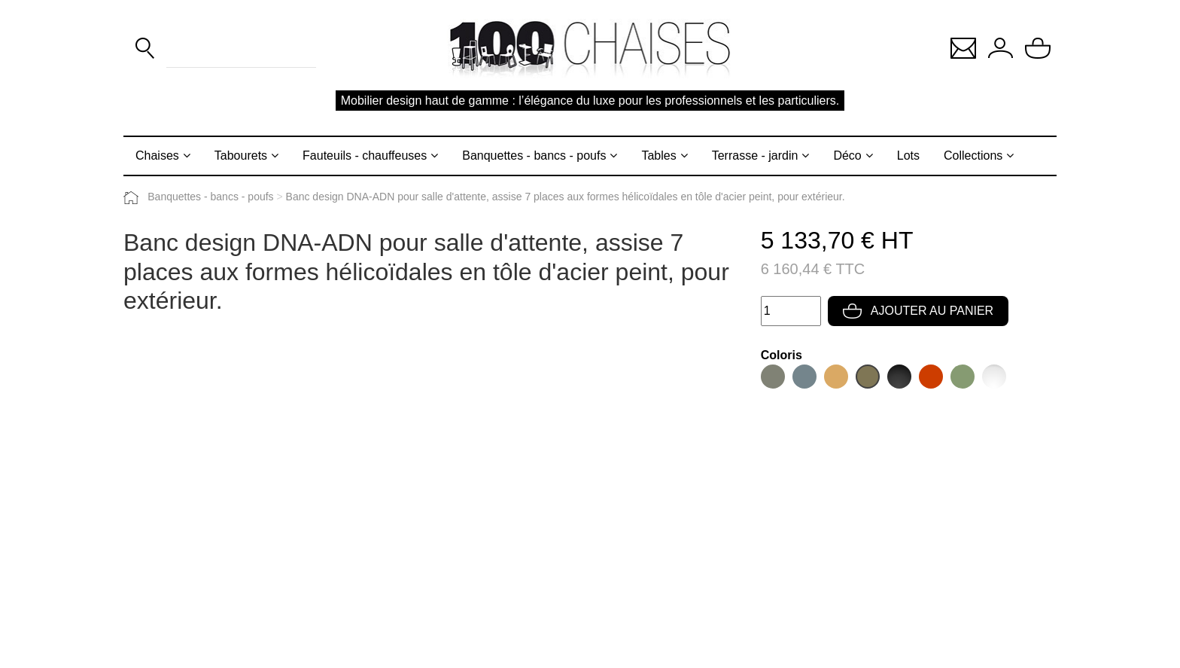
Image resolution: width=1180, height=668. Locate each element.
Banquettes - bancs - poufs (534, 155)
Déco (847, 155)
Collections (973, 155)
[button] (963, 47)
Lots (908, 155)
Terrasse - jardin (755, 155)
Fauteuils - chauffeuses (365, 155)
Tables (658, 155)
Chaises (157, 155)
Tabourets (240, 155)
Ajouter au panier (918, 310)
